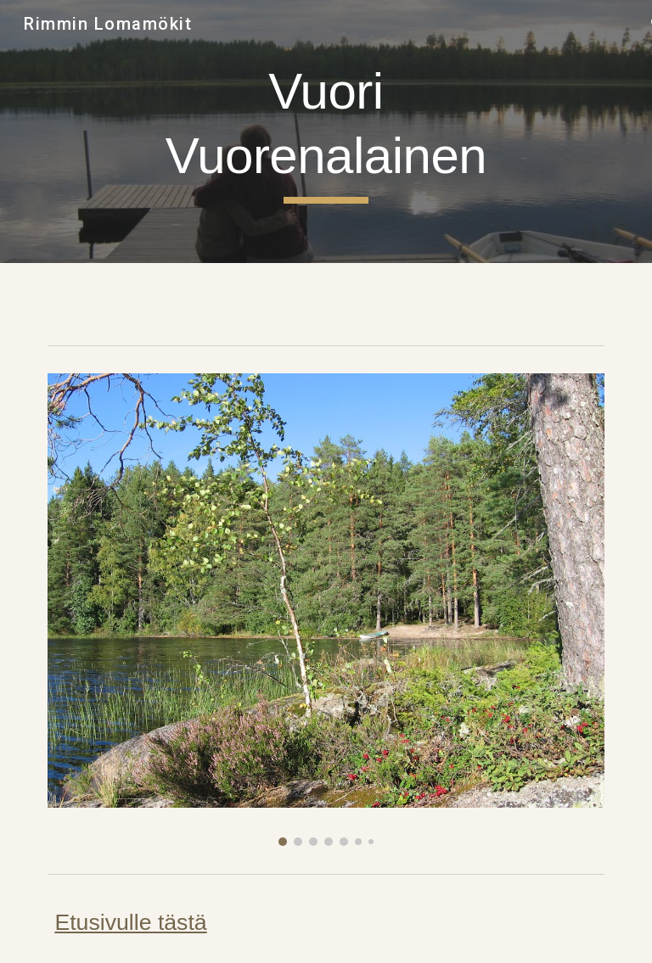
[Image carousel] (326, 609)
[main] (326, 131)
